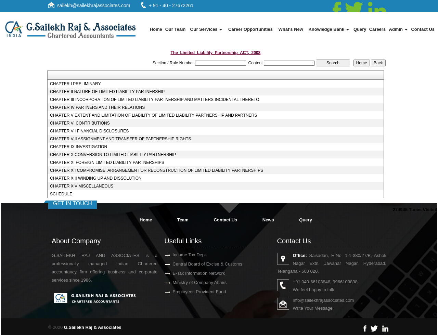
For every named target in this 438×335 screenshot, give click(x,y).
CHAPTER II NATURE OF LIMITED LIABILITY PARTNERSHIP (107, 91)
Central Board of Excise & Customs (199, 264)
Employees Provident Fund (191, 291)
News (268, 219)
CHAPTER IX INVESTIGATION (78, 146)
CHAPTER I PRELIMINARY (75, 83)
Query (359, 29)
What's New (290, 29)
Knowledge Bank (328, 29)
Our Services (206, 29)
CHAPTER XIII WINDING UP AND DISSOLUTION (96, 178)
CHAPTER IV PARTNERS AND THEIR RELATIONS (97, 107)
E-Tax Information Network (191, 273)
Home (156, 29)
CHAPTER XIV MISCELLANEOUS (81, 186)
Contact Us (423, 29)
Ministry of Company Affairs (192, 282)
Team (183, 219)
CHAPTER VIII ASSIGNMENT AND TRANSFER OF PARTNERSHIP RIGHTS (120, 139)
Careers (377, 29)
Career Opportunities (250, 29)
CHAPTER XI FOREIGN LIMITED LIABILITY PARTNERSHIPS (107, 162)
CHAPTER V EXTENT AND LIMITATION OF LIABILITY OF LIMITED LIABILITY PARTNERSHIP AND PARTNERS (153, 115)
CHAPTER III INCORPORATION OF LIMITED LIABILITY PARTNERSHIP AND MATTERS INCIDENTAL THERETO (154, 99)
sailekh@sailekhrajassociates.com (93, 5)
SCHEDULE (61, 194)
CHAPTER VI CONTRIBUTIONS (80, 123)
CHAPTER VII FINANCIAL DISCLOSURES (89, 131)
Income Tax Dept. (182, 254)
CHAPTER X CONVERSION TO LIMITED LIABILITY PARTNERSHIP (113, 154)
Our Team (175, 29)
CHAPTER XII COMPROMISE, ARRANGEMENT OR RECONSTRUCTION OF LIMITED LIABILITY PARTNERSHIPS (156, 170)
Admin (398, 29)
